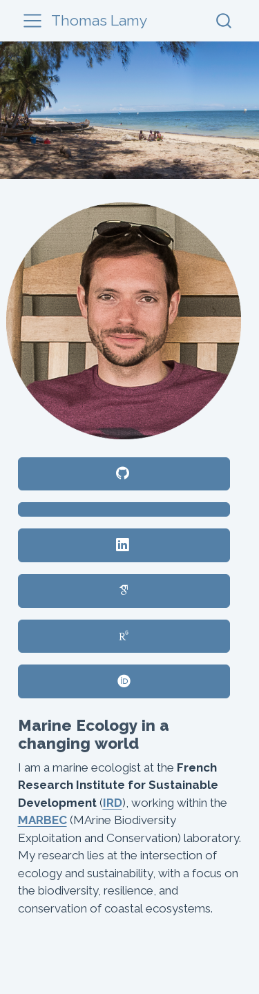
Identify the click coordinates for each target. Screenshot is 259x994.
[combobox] (224, 20)
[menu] (32, 20)
